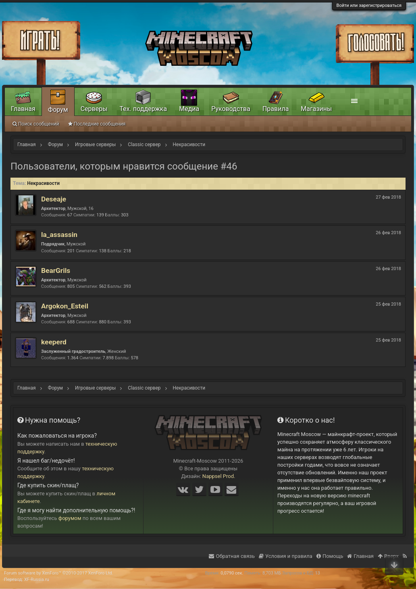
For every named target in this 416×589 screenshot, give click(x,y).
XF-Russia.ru (36, 579)
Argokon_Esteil (64, 306)
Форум (58, 109)
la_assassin (59, 235)
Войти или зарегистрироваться (369, 5)
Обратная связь (232, 556)
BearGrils (55, 270)
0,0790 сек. (231, 573)
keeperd (54, 342)
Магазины (316, 109)
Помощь (329, 556)
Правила (275, 109)
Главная (23, 109)
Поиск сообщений (35, 124)
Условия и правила (285, 556)
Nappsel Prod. (218, 476)
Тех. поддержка (143, 109)
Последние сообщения (97, 124)
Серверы (94, 109)
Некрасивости (43, 183)
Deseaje (53, 199)
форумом (69, 518)
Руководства (230, 109)
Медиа (189, 109)
